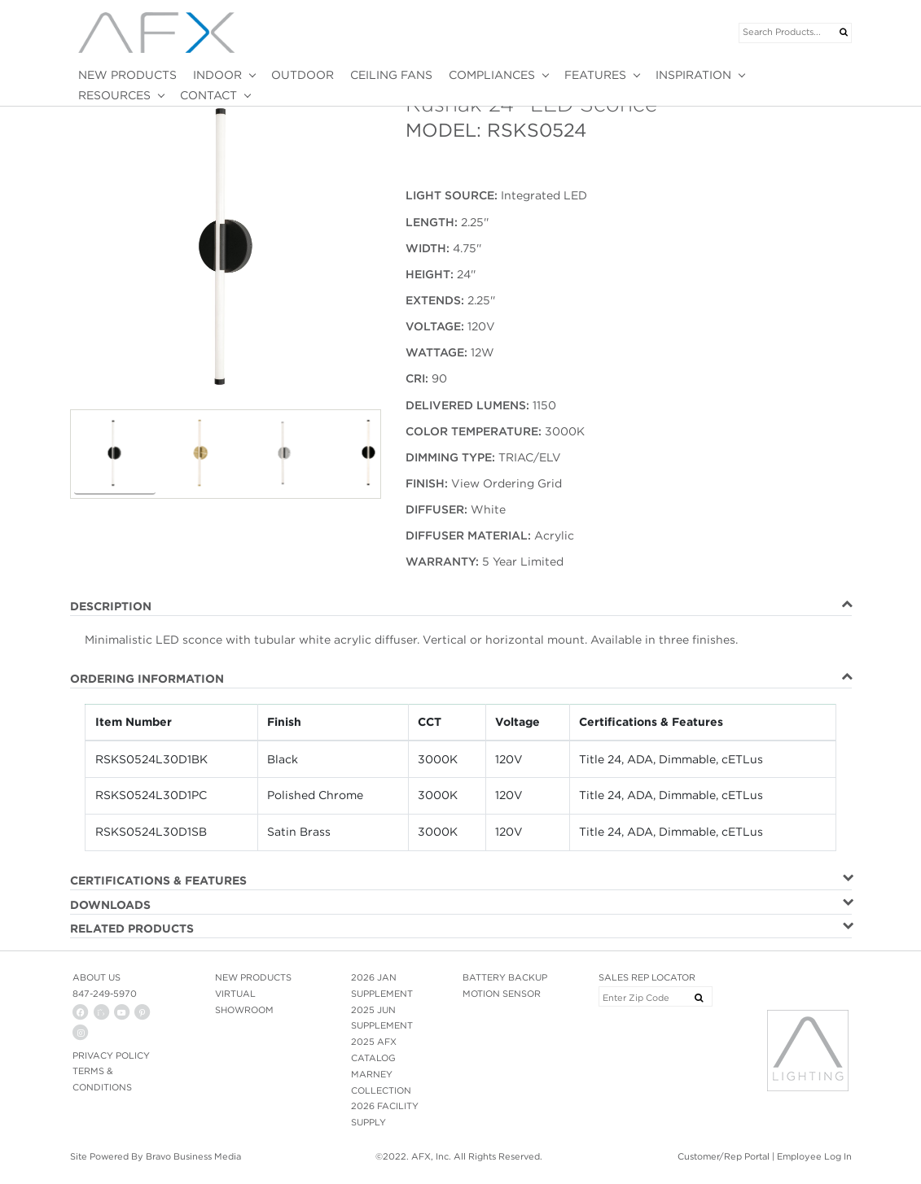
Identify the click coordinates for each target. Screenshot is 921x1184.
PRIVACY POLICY (111, 1055)
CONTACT (208, 95)
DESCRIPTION (110, 606)
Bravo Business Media (193, 1156)
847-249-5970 (104, 993)
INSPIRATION (693, 75)
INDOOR (217, 75)
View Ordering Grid (506, 483)
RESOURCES (114, 95)
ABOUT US (96, 977)
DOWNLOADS (110, 905)
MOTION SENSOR (502, 993)
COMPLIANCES (492, 75)
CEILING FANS (391, 75)
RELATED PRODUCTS (132, 928)
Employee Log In (814, 1156)
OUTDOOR (302, 75)
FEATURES (595, 75)
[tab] (461, 607)
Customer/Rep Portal (724, 1156)
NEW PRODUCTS (127, 75)
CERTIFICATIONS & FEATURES (158, 880)
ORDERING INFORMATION (147, 678)
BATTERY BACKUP (505, 977)
